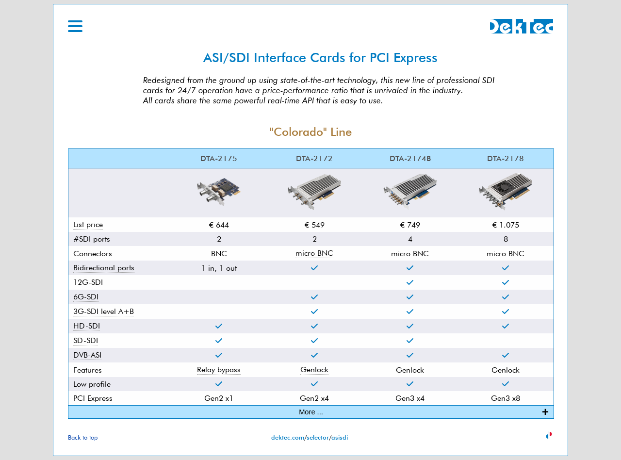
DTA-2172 (314, 158)
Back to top (83, 437)
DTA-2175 (218, 158)
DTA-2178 (505, 158)
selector (318, 437)
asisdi (339, 437)
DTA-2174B (410, 158)
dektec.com (287, 437)
